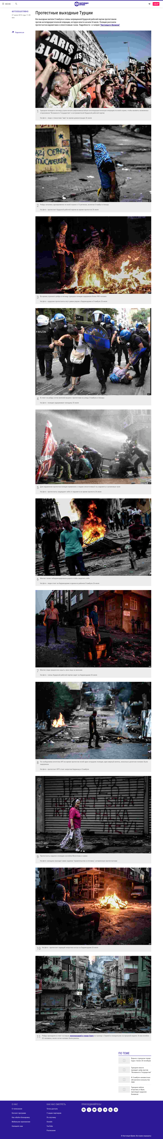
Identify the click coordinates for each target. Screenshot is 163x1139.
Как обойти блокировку (21, 1117)
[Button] (18, 33)
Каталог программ (19, 1113)
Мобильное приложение (21, 1122)
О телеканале (17, 1109)
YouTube (50, 1126)
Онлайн (49, 1122)
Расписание (51, 1130)
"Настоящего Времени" (110, 25)
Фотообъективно (20, 11)
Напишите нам (17, 1126)
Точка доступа (52, 1109)
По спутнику (51, 1117)
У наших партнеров (54, 1113)
